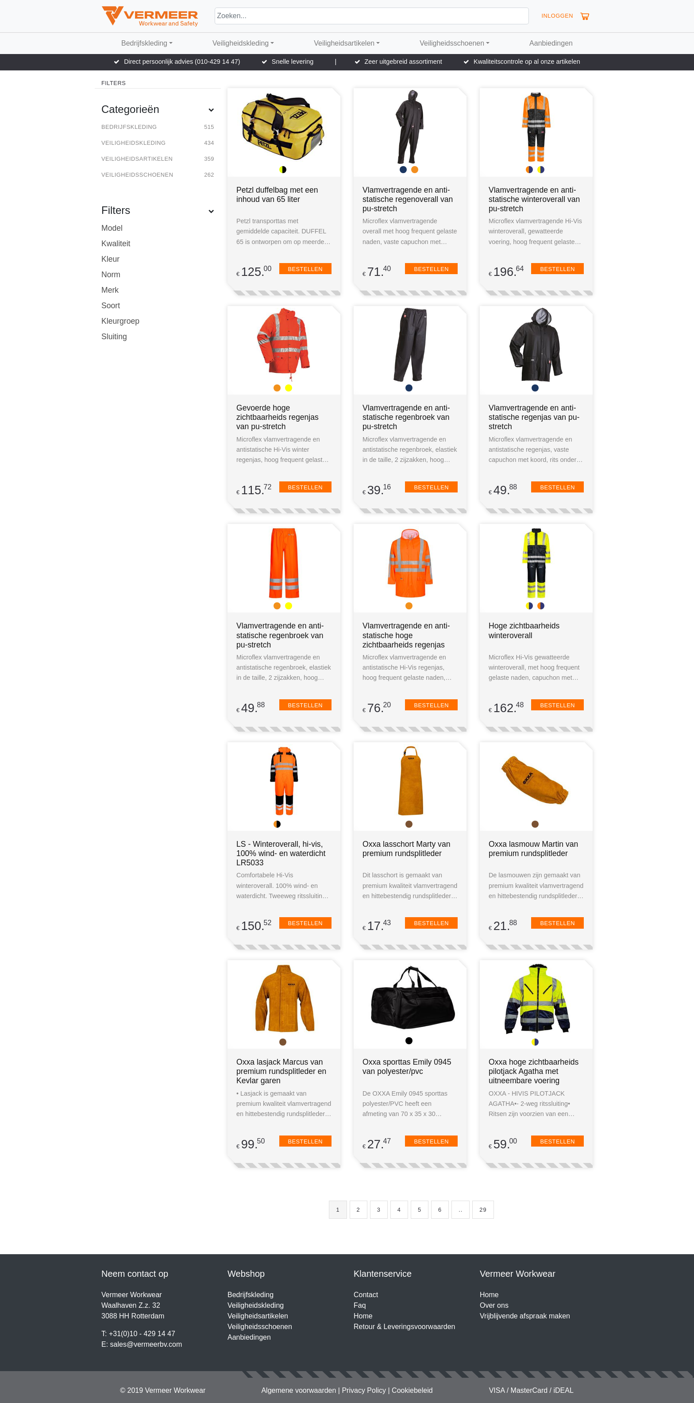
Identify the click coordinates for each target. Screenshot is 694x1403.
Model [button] (112, 228)
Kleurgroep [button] (120, 321)
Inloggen (557, 15)
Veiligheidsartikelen (344, 43)
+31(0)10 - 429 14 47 (142, 1333)
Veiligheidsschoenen (452, 43)
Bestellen (305, 269)
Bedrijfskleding (144, 43)
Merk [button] (110, 290)
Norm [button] (110, 274)
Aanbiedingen (551, 43)
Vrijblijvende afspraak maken (525, 1316)
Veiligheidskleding (240, 43)
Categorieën (157, 109)
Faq (360, 1305)
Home (363, 1316)
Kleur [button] (110, 259)
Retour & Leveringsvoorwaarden (404, 1326)
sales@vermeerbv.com (146, 1344)
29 (482, 1209)
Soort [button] (110, 305)
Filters (157, 210)
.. (461, 1209)
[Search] (372, 16)
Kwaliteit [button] (116, 243)
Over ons (494, 1305)
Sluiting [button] (114, 336)
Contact (366, 1294)
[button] (585, 16)
